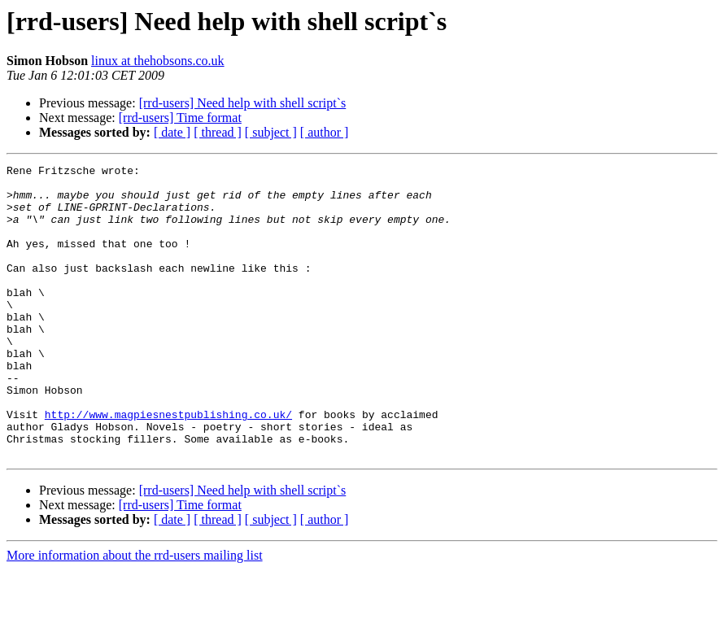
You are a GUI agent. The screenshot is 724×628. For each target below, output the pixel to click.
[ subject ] (271, 132)
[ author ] (324, 132)
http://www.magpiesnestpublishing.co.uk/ (168, 465)
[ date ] (172, 132)
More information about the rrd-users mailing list (135, 614)
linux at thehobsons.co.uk (158, 61)
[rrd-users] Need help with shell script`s (243, 103)
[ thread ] (218, 132)
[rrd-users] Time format (180, 117)
